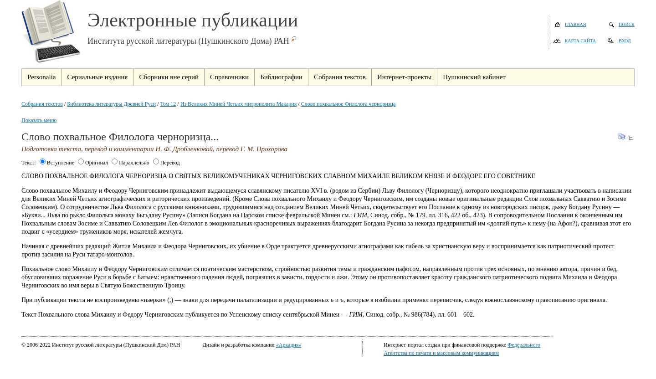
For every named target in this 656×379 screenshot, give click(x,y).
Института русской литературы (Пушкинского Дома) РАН (188, 41)
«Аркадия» (289, 345)
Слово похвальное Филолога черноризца (348, 104)
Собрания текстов (42, 104)
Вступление (57, 162)
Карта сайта (580, 40)
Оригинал (93, 162)
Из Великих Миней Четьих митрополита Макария (238, 104)
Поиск (627, 24)
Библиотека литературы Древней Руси (111, 104)
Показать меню (38, 120)
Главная (575, 24)
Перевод (166, 162)
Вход (625, 40)
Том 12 (168, 104)
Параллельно (130, 162)
